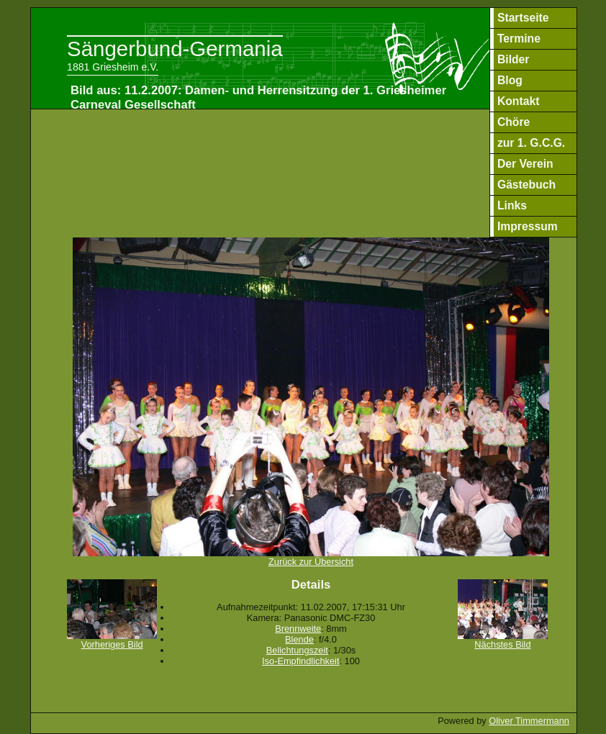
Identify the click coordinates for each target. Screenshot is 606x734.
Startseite (523, 18)
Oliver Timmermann (529, 720)
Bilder (513, 59)
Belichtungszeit (297, 650)
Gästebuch (526, 184)
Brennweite (298, 628)
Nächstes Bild (503, 640)
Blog (510, 80)
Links (512, 205)
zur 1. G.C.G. (531, 143)
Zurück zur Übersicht (311, 557)
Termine (519, 38)
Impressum (527, 226)
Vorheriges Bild (112, 640)
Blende (299, 639)
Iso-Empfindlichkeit (300, 661)
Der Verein (525, 164)
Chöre (513, 122)
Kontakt (518, 101)
